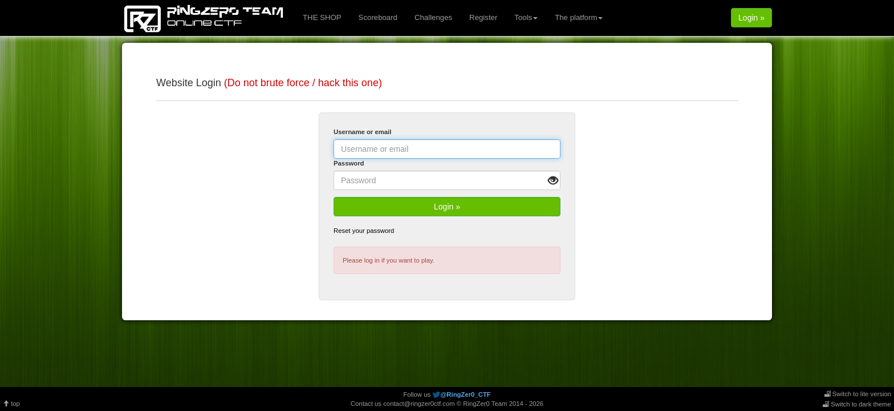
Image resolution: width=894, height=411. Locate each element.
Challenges (433, 17)
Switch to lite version (857, 393)
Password (349, 163)
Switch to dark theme (857, 404)
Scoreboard (378, 17)
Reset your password (364, 230)
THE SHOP (322, 17)
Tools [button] (526, 17)
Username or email (362, 131)
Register (483, 17)
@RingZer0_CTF (465, 394)
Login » (751, 17)
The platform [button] (579, 17)
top (11, 403)
